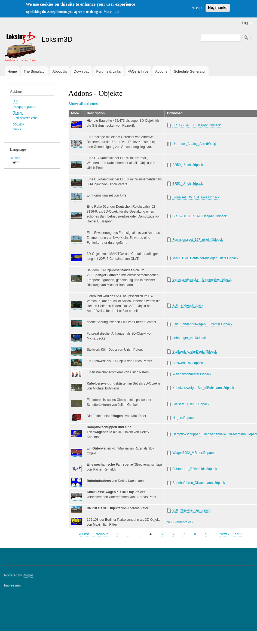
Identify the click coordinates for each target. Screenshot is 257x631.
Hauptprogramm (24, 107)
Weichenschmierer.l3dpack (191, 374)
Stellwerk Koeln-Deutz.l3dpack (194, 351)
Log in (246, 23)
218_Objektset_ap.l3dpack (191, 510)
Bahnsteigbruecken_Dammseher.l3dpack (202, 279)
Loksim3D (57, 39)
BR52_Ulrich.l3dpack (187, 184)
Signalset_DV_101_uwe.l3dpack (195, 197)
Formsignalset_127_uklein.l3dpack (197, 240)
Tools (17, 129)
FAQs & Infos (138, 71)
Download (82, 71)
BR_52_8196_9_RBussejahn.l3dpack (199, 216)
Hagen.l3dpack (183, 418)
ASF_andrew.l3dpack (187, 305)
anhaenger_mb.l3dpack (189, 338)
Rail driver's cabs (25, 118)
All (15, 101)
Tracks (18, 112)
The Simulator (35, 71)
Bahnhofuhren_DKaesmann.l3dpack (198, 483)
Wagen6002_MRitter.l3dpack (193, 453)
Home (12, 71)
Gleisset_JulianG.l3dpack (190, 404)
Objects (18, 124)
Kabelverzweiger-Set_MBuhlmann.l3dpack (203, 388)
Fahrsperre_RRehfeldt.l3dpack (194, 469)
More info (111, 12)
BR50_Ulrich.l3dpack (187, 165)
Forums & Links (108, 71)
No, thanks (218, 7)
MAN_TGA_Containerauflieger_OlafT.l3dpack (205, 258)
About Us (60, 71)
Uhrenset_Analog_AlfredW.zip (194, 144)
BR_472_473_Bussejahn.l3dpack (196, 125)
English (14, 162)
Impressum (12, 585)
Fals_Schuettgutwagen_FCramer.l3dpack (202, 324)
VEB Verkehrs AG (180, 522)
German (15, 158)
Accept (197, 8)
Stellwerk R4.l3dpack (187, 363)
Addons (161, 71)
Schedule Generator (190, 71)
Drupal (28, 575)
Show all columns (83, 104)
